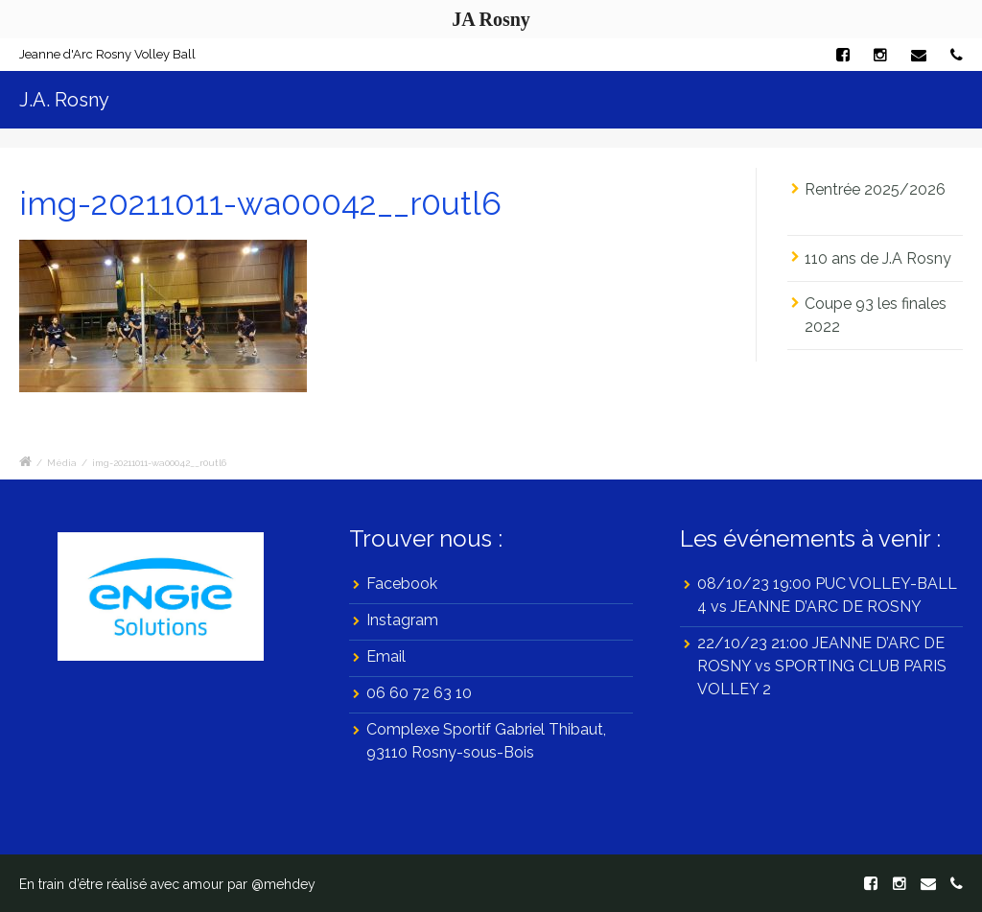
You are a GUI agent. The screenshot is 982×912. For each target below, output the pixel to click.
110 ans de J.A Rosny (878, 258)
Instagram (402, 620)
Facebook (401, 583)
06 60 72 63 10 (419, 693)
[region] (160, 596)
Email (386, 656)
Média (62, 462)
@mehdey (283, 884)
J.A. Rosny (64, 99)
